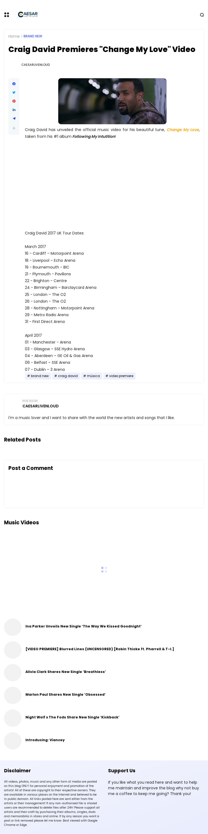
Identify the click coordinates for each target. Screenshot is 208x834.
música (93, 376)
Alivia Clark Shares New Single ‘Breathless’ (65, 671)
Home (14, 36)
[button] (13, 128)
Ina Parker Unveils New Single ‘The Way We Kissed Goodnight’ (83, 626)
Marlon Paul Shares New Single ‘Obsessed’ (65, 694)
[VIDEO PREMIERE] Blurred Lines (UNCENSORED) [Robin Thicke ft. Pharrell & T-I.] (99, 649)
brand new (33, 36)
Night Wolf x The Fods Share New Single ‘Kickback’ (72, 717)
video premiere (121, 376)
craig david (68, 376)
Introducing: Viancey (45, 740)
